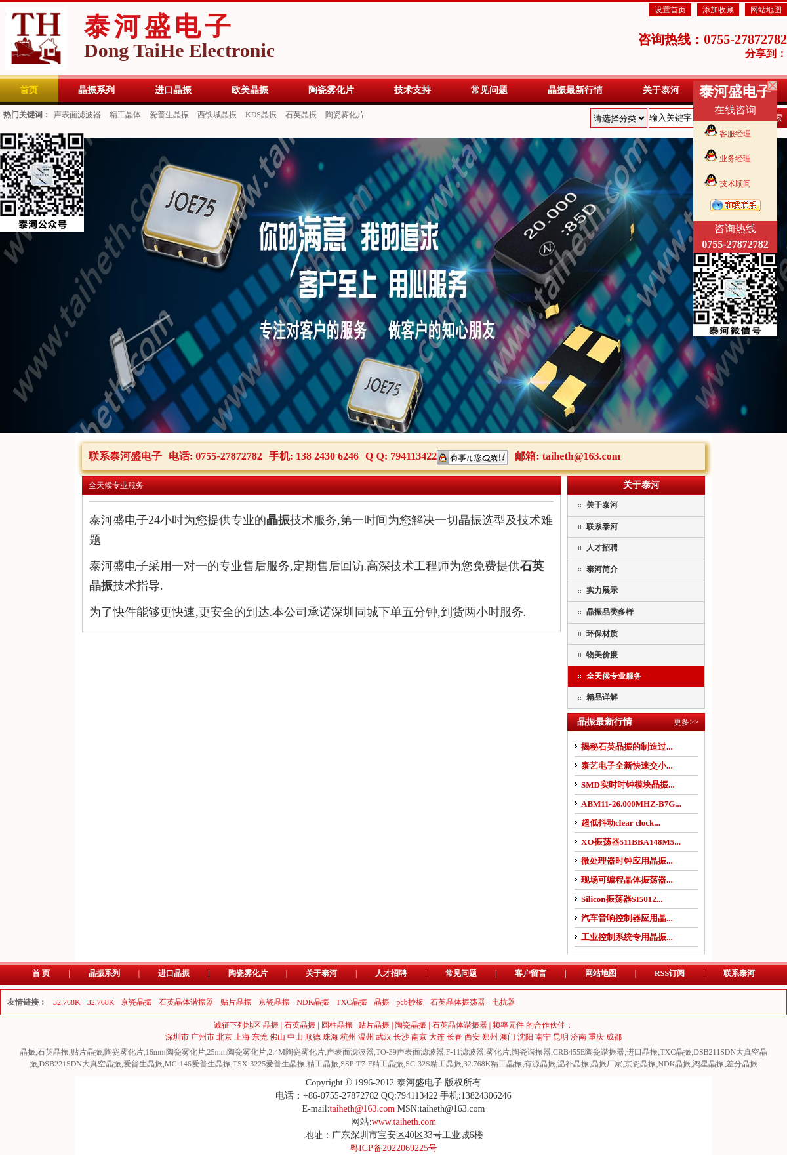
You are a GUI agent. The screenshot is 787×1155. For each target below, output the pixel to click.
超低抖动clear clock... (620, 823)
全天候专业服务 (613, 676)
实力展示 (602, 590)
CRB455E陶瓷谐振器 (588, 1052)
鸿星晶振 (708, 1063)
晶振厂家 (606, 1063)
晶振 (382, 1002)
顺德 (313, 1037)
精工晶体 (125, 114)
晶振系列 (104, 973)
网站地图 (766, 9)
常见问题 (461, 973)
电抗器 (503, 1002)
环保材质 (602, 633)
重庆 (596, 1037)
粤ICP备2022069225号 (393, 1148)
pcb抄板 (409, 1002)
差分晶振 (741, 1063)
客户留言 (530, 973)
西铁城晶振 (217, 114)
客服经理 (735, 133)
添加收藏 (718, 9)
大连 (437, 1037)
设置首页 (670, 9)
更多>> (686, 722)
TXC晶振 (351, 1002)
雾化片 (498, 1052)
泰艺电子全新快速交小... (627, 766)
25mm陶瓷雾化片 (237, 1052)
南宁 (543, 1037)
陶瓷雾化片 (345, 114)
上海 (242, 1037)
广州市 (202, 1037)
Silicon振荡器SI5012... (622, 899)
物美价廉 (602, 654)
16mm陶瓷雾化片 (175, 1052)
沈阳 (525, 1037)
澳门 (507, 1037)
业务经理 (735, 158)
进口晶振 (174, 973)
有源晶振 (539, 1063)
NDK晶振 (312, 1002)
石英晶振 (301, 114)
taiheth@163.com (581, 456)
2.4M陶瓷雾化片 (296, 1052)
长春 (454, 1037)
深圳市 (177, 1037)
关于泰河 (602, 505)
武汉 (384, 1037)
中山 (295, 1037)
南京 (419, 1037)
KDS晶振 (261, 114)
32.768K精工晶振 (493, 1063)
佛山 (277, 1037)
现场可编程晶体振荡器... (627, 880)
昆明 (561, 1037)
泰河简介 (602, 569)
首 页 (41, 973)
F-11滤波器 (465, 1052)
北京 (224, 1037)
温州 (366, 1037)
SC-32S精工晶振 (433, 1063)
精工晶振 (322, 1063)
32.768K (67, 1002)
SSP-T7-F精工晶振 (371, 1063)
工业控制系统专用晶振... (627, 937)
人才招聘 (602, 547)
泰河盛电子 (179, 36)
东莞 (260, 1037)
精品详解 (602, 697)
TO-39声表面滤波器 (410, 1052)
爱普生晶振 (169, 114)
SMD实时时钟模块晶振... (628, 785)
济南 (578, 1037)
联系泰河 (602, 526)
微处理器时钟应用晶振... (627, 861)
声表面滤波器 (77, 114)
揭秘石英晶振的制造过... (627, 747)
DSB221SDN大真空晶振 (80, 1063)
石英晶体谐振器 (186, 1002)
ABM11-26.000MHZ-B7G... (631, 804)
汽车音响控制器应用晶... (627, 918)
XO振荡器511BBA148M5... (631, 842)
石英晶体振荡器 (457, 1002)
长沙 (401, 1037)
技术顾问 (735, 183)
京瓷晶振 (136, 1002)
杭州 (348, 1037)
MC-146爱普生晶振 (198, 1063)
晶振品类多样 (610, 612)
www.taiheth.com (404, 1122)
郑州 (490, 1037)
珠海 (330, 1037)
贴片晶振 (236, 1002)
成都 (614, 1037)
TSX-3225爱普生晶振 (269, 1063)
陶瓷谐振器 (531, 1052)
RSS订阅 (670, 973)
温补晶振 (573, 1063)
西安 (472, 1037)
